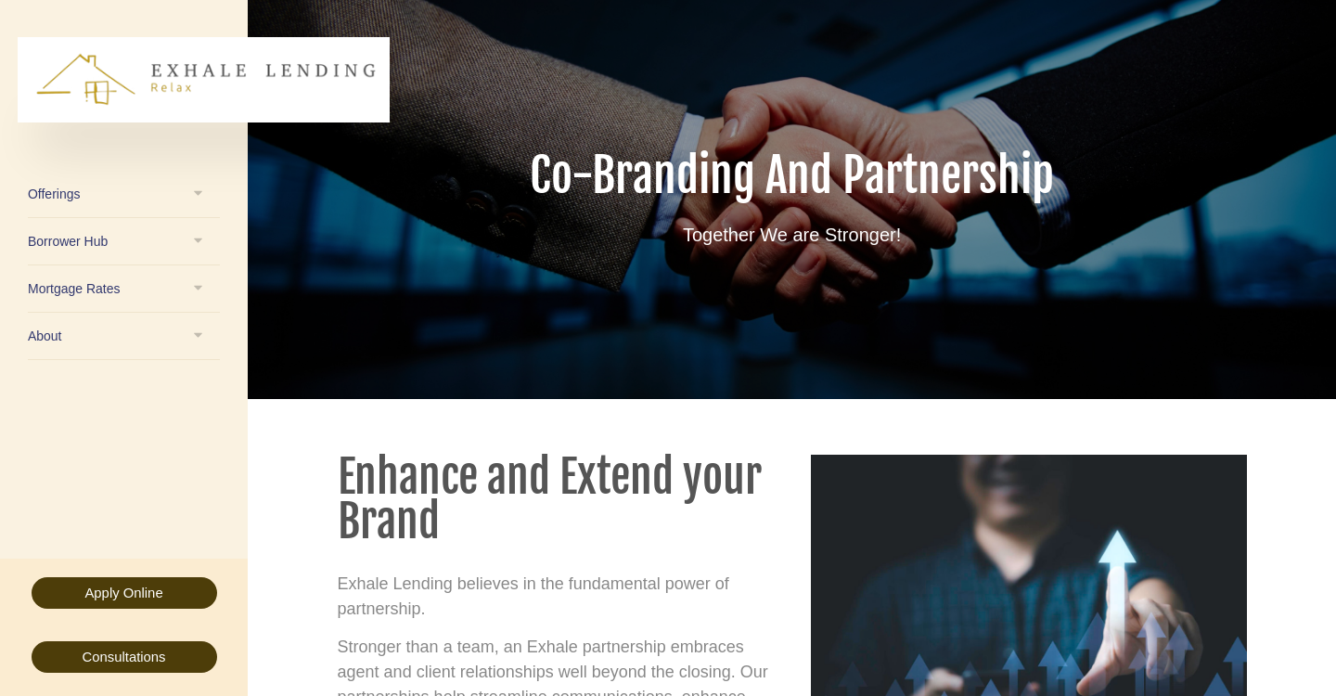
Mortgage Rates (74, 288)
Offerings (54, 194)
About (45, 336)
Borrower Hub (68, 241)
